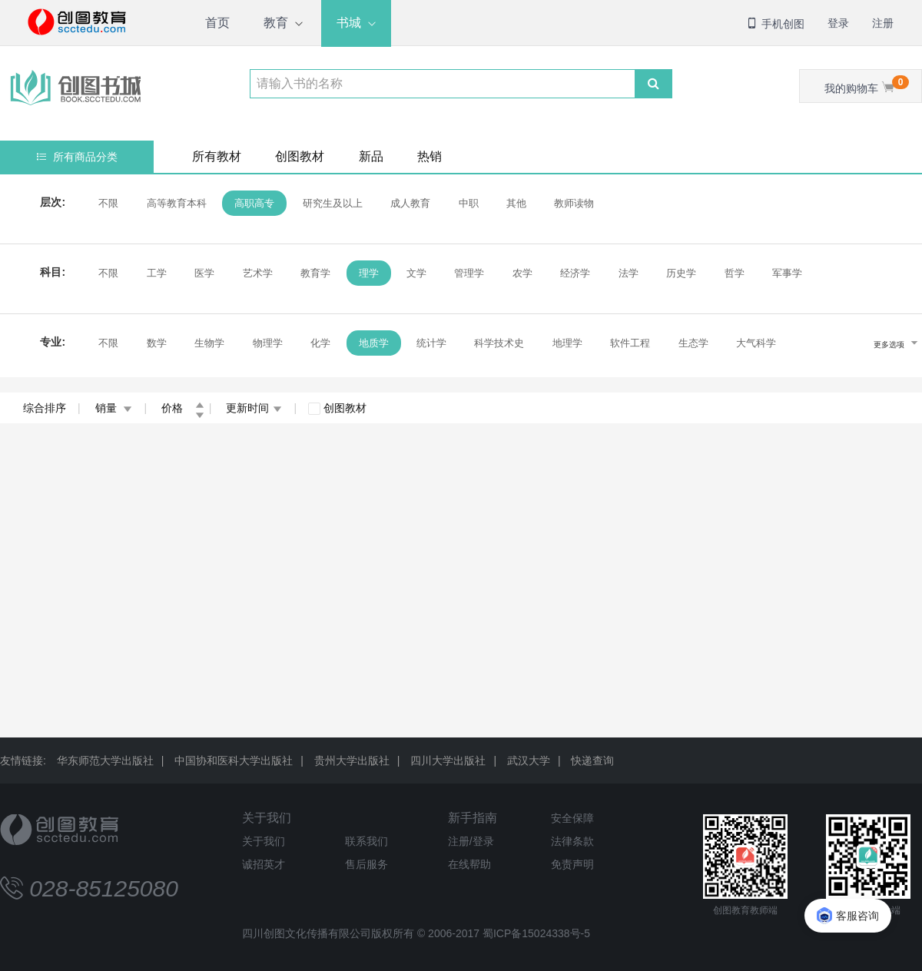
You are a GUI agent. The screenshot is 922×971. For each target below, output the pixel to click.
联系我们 (366, 841)
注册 (883, 23)
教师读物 (572, 203)
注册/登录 (471, 841)
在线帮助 (469, 864)
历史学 (680, 273)
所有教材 (216, 156)
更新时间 (254, 408)
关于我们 (266, 817)
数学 (154, 343)
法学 (627, 273)
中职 (466, 203)
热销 (429, 156)
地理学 (566, 343)
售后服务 (366, 864)
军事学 (786, 273)
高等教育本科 (174, 203)
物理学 (265, 343)
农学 (521, 273)
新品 (371, 156)
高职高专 (253, 203)
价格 (182, 408)
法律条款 (572, 841)
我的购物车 (866, 84)
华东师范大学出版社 (105, 760)
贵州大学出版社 (352, 760)
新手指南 (472, 817)
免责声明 (572, 864)
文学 (415, 273)
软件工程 (628, 343)
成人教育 (409, 203)
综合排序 (44, 408)
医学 (203, 273)
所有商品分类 (77, 157)
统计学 (430, 343)
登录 (838, 23)
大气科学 (754, 343)
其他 (515, 203)
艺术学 (255, 273)
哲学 (732, 273)
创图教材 (299, 156)
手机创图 (775, 24)
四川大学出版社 (448, 760)
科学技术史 (497, 343)
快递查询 (592, 760)
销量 (114, 408)
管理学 (468, 273)
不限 (107, 203)
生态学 (692, 343)
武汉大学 (528, 760)
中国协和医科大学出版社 (233, 760)
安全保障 (572, 818)
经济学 (574, 273)
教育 (276, 22)
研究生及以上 (330, 203)
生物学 (208, 343)
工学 (154, 273)
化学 (319, 343)
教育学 (314, 273)
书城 (349, 22)
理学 (366, 273)
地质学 (371, 343)
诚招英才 (263, 864)
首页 (217, 22)
